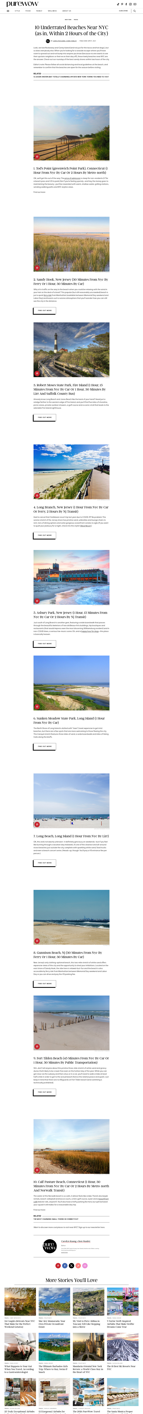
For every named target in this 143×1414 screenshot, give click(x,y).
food (28, 11)
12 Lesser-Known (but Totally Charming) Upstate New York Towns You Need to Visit (71, 77)
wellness (52, 11)
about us (66, 11)
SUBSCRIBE (123, 11)
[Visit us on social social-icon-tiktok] (118, 4)
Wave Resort (85, 526)
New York (68, 19)
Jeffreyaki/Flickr (104, 711)
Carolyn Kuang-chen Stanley (65, 41)
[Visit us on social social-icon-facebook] (126, 4)
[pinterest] (37, 156)
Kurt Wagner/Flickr (103, 500)
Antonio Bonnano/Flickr (102, 829)
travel (76, 19)
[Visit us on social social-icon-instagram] (130, 4)
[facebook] (64, 1265)
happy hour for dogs (90, 631)
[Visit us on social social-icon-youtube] (135, 4)
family (39, 11)
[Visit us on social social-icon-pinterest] (122, 4)
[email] (85, 1265)
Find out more (45, 310)
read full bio (64, 1252)
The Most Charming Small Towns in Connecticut (56, 1219)
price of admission (72, 178)
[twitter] (71, 1265)
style (17, 11)
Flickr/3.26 (106, 945)
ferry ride (48, 295)
